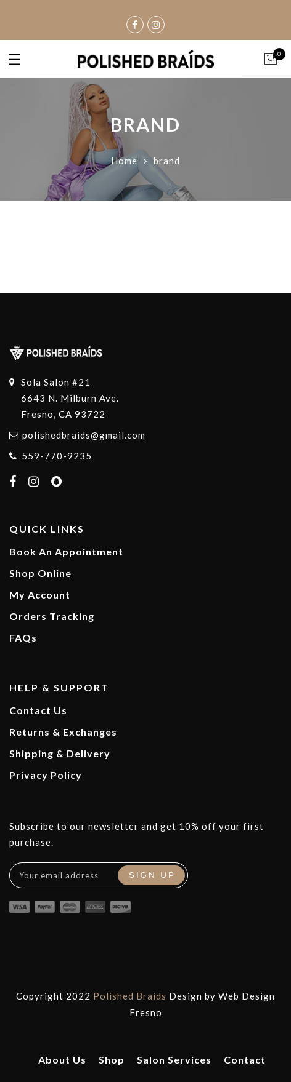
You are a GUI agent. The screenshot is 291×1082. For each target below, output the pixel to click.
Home (124, 160)
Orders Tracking (51, 616)
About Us (62, 1059)
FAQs (23, 637)
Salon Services (174, 1059)
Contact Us (38, 710)
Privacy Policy (45, 775)
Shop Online (40, 573)
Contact (245, 1059)
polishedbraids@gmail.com (84, 434)
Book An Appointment (66, 551)
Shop (112, 1059)
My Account (39, 594)
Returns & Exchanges (63, 732)
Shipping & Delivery (59, 753)
